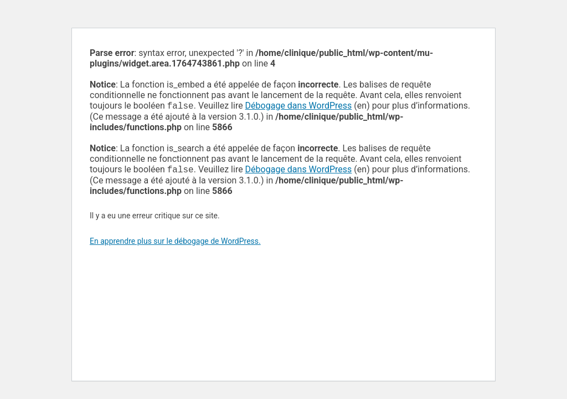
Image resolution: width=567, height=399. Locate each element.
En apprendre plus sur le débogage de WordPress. (175, 243)
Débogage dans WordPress (298, 106)
